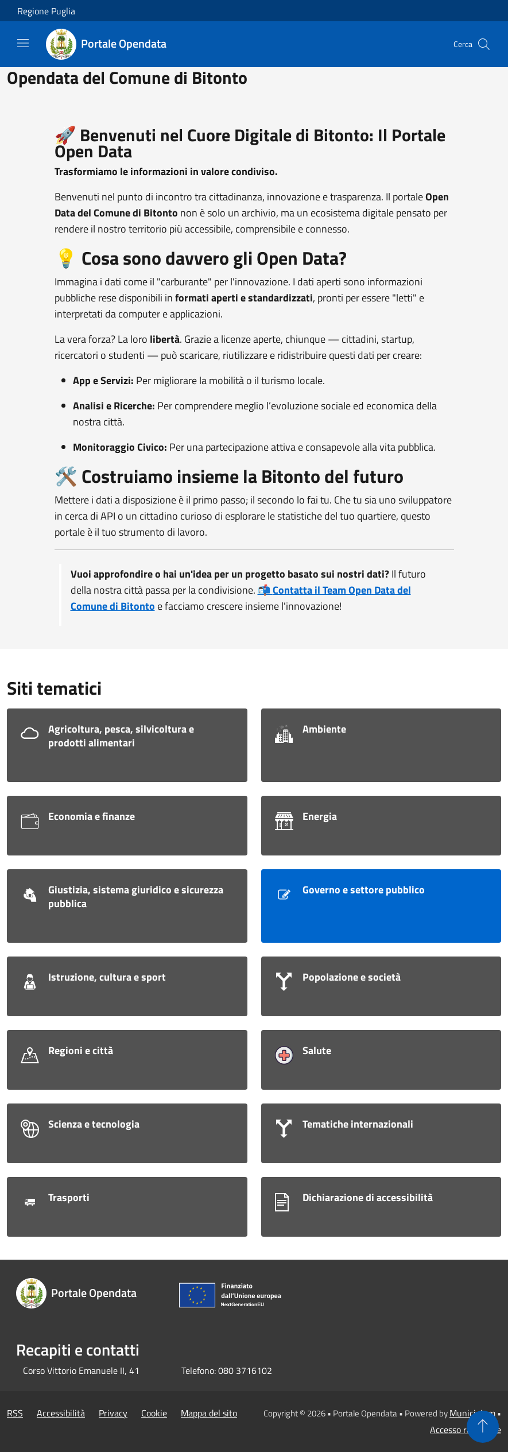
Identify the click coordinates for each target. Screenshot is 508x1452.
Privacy (113, 1413)
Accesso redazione (465, 1429)
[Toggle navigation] (23, 43)
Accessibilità (61, 1413)
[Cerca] (484, 44)
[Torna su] (483, 1427)
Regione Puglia (46, 11)
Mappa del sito (209, 1413)
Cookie (154, 1413)
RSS (15, 1413)
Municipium (472, 1413)
